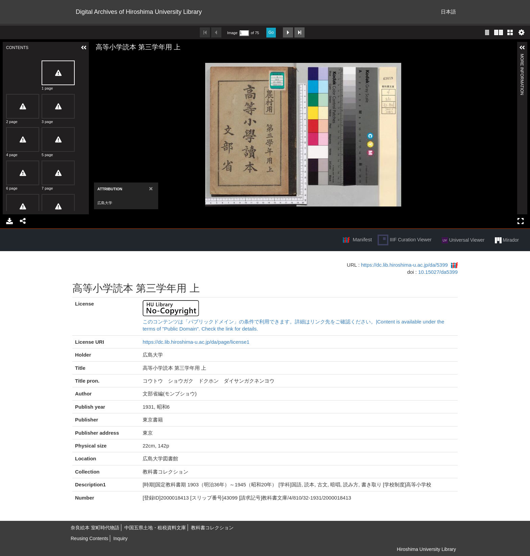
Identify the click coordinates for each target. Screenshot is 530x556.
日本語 (448, 12)
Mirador (507, 240)
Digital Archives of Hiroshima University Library (139, 11)
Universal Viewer (463, 240)
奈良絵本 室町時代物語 (95, 527)
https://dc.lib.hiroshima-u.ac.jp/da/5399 (404, 265)
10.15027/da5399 (438, 272)
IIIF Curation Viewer (404, 240)
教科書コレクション (212, 527)
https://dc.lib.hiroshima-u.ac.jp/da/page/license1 (196, 342)
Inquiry (120, 538)
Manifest (362, 239)
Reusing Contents (89, 538)
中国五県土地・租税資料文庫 (155, 527)
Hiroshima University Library (426, 549)
